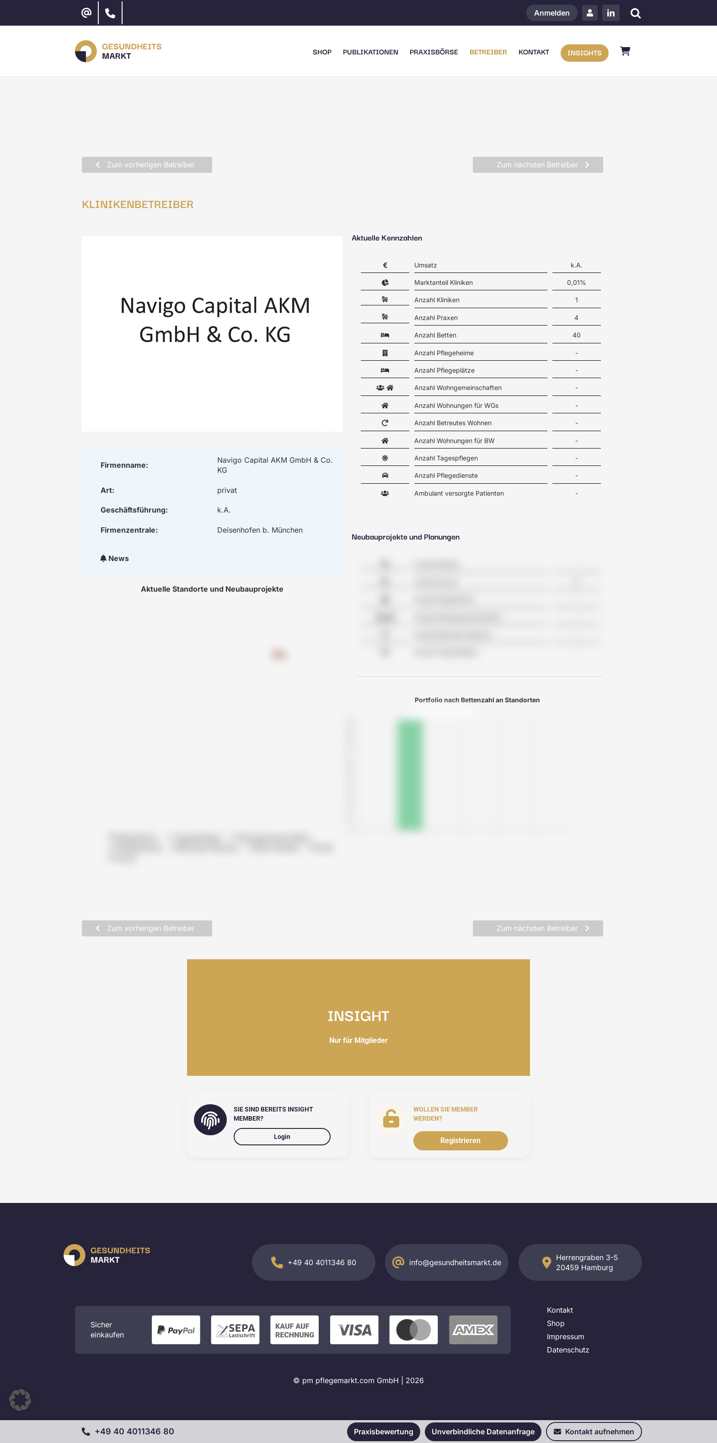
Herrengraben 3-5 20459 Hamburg (587, 1262)
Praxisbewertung (383, 1431)
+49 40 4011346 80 (322, 1262)
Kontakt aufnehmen (594, 1431)
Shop (556, 1323)
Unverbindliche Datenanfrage (483, 1431)
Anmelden (552, 12)
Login (282, 1136)
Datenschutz (568, 1349)
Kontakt (560, 1310)
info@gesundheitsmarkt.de (455, 1262)
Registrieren (460, 1140)
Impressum (565, 1336)
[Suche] (635, 13)
